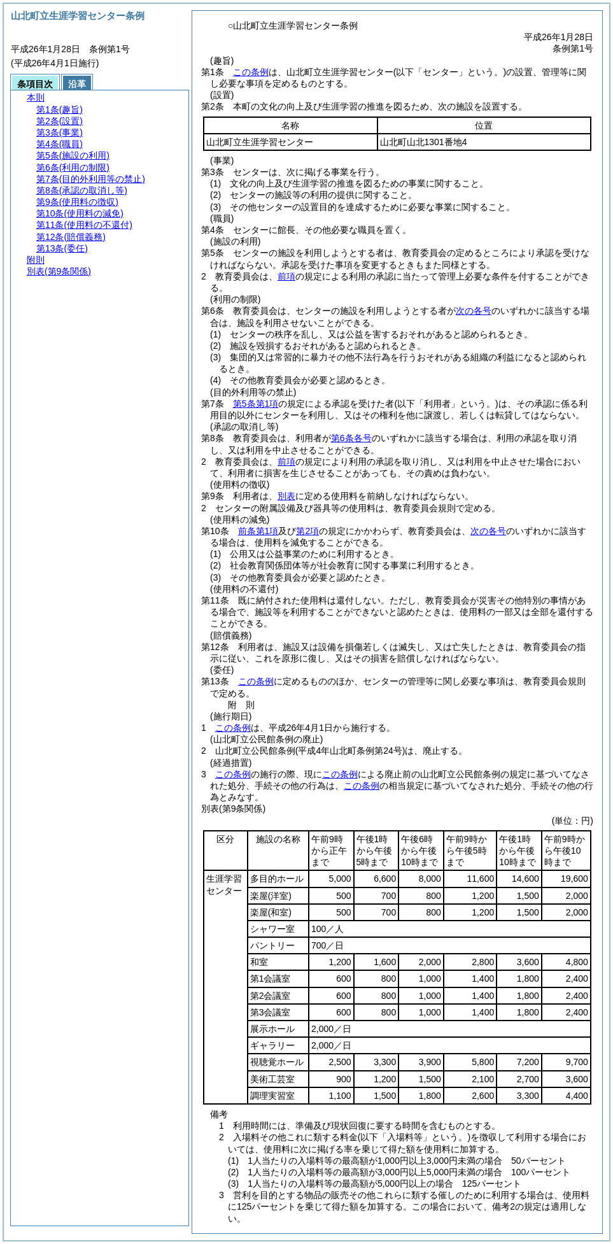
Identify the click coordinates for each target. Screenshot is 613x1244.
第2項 (307, 531)
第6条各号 (351, 438)
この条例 (251, 72)
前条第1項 (258, 531)
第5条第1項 (256, 404)
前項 (286, 276)
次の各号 (473, 311)
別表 (286, 496)
